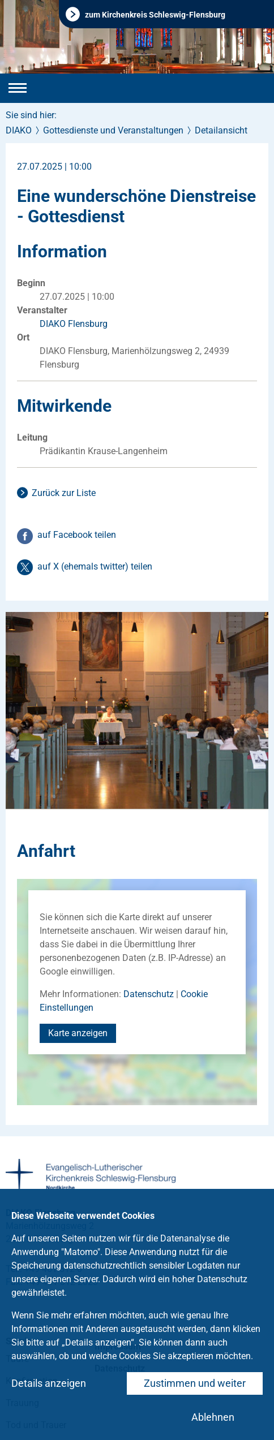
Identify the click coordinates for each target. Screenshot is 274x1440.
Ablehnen (212, 1417)
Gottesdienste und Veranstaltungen (113, 130)
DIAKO (19, 130)
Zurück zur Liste (64, 493)
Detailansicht (221, 130)
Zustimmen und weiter (195, 1383)
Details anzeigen (48, 1383)
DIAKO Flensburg (74, 323)
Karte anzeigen (78, 1033)
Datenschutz (148, 994)
